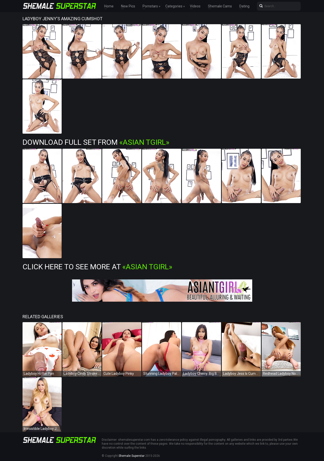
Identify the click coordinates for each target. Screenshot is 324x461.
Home (109, 6)
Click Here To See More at (97, 266)
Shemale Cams (220, 6)
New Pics (128, 6)
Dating (244, 6)
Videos (195, 6)
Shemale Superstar (132, 456)
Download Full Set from (96, 142)
